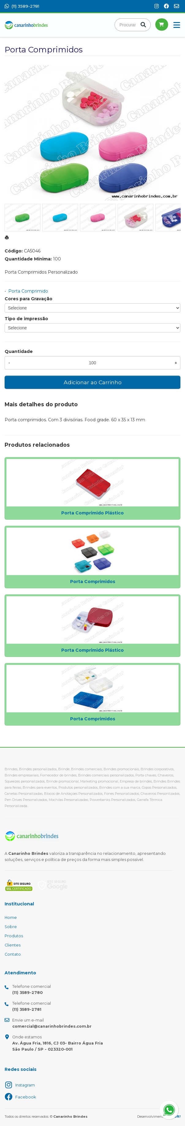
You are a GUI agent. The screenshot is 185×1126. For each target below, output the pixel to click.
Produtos (14, 936)
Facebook (25, 1097)
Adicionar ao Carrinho (93, 382)
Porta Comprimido (28, 291)
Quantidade (19, 351)
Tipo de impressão (26, 318)
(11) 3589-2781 (22, 6)
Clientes (13, 945)
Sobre (11, 926)
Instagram (25, 1085)
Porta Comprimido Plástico (92, 513)
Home (11, 917)
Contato (13, 954)
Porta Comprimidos (92, 581)
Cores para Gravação (28, 298)
